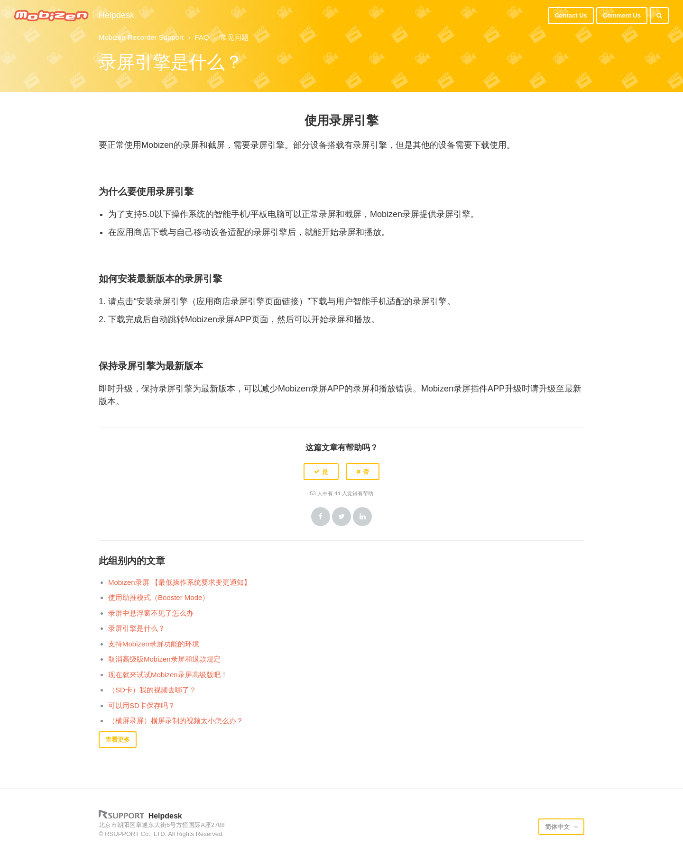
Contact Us (570, 15)
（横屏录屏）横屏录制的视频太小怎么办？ (175, 721)
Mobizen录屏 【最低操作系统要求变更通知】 (179, 582)
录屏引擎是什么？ (136, 628)
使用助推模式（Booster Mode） (158, 597)
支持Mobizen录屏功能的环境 (153, 644)
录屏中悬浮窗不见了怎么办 (151, 613)
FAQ (202, 37)
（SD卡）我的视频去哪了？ (152, 690)
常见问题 (234, 37)
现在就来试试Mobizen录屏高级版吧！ (168, 675)
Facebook (320, 516)
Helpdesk (116, 15)
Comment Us (622, 15)
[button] (321, 471)
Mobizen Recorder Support (141, 37)
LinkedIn (362, 516)
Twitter (341, 516)
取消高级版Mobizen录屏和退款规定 (164, 659)
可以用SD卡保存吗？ (141, 705)
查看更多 (117, 739)
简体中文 (558, 826)
